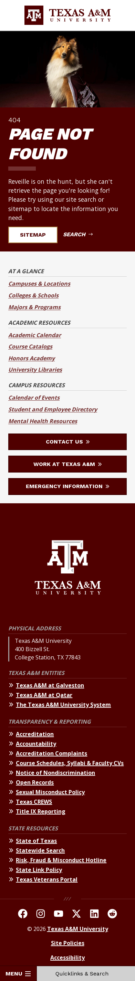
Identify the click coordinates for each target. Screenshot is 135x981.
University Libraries (35, 369)
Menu (18, 973)
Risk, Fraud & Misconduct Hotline (61, 860)
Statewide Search (40, 850)
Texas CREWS (34, 802)
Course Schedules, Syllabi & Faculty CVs (70, 763)
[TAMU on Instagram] (41, 915)
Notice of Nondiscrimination (55, 773)
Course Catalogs (30, 346)
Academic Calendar (34, 335)
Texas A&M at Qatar (44, 695)
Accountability (36, 743)
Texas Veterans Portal (46, 879)
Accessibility (67, 957)
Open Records (35, 782)
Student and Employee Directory (52, 409)
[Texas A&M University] (67, 568)
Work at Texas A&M (67, 464)
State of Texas (36, 841)
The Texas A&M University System (63, 704)
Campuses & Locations (39, 283)
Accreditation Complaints (51, 753)
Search (78, 234)
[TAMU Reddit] (112, 915)
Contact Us (68, 441)
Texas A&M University (77, 929)
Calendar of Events (34, 397)
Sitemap (37, 234)
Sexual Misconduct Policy (50, 792)
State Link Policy (39, 870)
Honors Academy (31, 358)
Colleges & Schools (33, 295)
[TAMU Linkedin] (94, 915)
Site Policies (67, 943)
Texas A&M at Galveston (50, 685)
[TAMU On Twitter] (76, 915)
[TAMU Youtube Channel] (59, 915)
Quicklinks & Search (86, 973)
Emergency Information (67, 486)
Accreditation (35, 734)
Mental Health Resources (42, 421)
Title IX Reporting (40, 811)
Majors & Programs (34, 307)
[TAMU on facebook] (23, 915)
